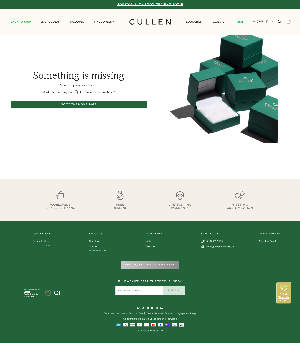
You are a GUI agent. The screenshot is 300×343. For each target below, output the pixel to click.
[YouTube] (152, 308)
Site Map (169, 313)
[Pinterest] (157, 308)
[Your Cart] (288, 22)
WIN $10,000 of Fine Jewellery (150, 264)
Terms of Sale (136, 313)
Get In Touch (208, 238)
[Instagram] (138, 308)
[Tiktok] (143, 308)
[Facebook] (148, 308)
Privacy (149, 313)
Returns (159, 313)
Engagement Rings (186, 313)
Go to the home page (79, 104)
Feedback (206, 243)
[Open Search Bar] (279, 22)
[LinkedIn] (161, 308)
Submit (173, 290)
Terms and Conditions (115, 313)
